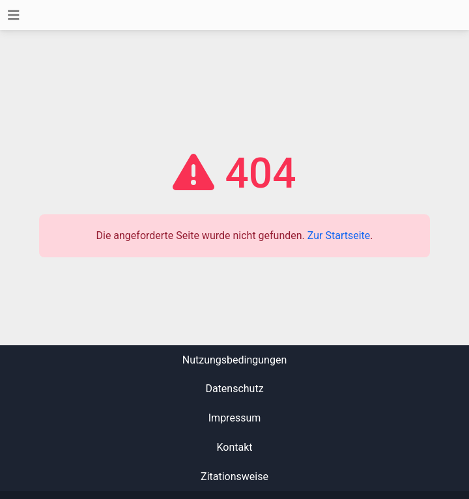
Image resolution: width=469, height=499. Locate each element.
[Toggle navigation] (14, 15)
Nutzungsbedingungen (234, 360)
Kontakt (234, 447)
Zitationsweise (234, 476)
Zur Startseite (338, 235)
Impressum (234, 418)
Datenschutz (234, 388)
